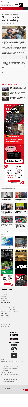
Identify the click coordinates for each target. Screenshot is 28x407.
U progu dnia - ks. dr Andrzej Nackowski (10, 309)
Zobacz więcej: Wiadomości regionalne (10, 231)
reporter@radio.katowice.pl (11, 0)
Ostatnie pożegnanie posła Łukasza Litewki (6, 200)
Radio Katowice (5, 14)
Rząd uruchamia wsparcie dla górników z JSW (20, 200)
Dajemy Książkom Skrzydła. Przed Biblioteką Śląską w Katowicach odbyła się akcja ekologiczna (20, 226)
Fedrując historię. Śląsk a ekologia (8, 306)
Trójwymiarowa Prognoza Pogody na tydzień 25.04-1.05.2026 (17, 93)
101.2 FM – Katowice (5, 321)
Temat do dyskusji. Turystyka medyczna (9, 304)
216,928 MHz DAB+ (5, 326)
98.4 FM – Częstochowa (6, 319)
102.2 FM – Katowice (5, 322)
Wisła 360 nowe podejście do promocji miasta (20, 212)
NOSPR (2, 292)
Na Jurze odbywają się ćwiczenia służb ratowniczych (7, 225)
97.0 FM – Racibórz (5, 317)
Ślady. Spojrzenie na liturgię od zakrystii (10, 311)
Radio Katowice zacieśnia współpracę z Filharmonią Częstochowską (17, 98)
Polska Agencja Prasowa (6, 291)
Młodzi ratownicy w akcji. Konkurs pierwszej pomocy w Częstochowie (6, 212)
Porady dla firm (4, 300)
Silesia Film (3, 296)
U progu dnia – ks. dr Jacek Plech (8, 307)
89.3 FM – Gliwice (5, 315)
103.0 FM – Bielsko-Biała (6, 324)
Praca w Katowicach (5, 298)
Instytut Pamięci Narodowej (7, 294)
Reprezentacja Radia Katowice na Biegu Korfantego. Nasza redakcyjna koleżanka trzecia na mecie (18, 88)
